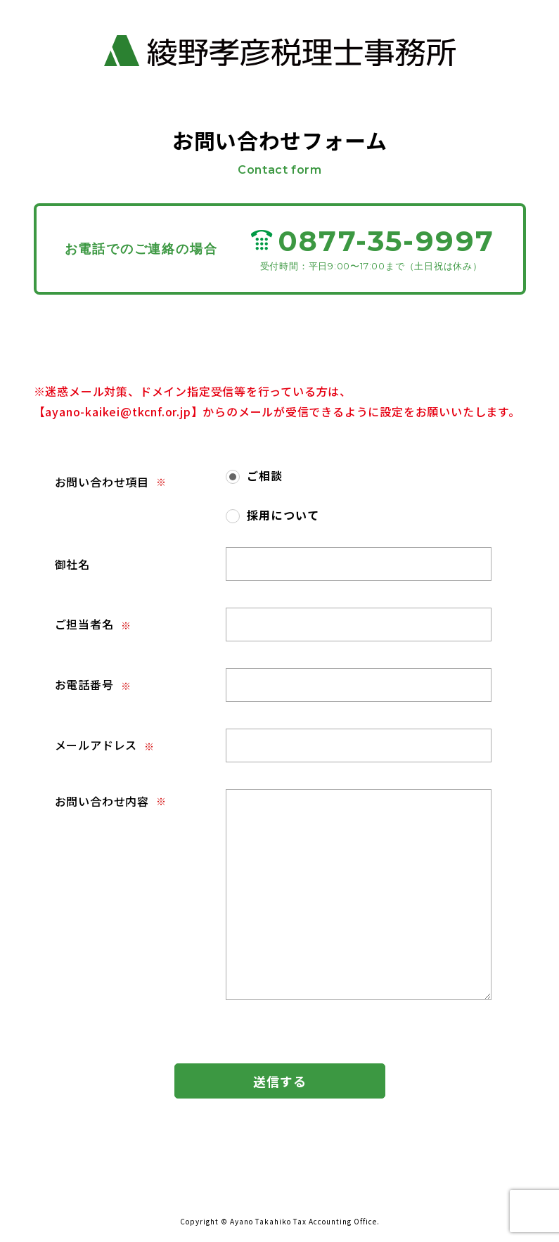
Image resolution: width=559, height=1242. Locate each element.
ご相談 (265, 475)
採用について (283, 514)
